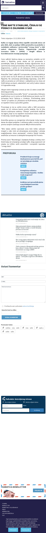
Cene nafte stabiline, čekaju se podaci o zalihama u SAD (21, 27)
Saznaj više (25, 530)
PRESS (3, 509)
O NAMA (4, 503)
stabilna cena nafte (11, 328)
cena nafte (28, 328)
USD (18, 13)
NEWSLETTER (6, 505)
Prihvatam (13, 530)
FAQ (3, 515)
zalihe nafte (9, 331)
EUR (6, 13)
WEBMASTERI (5, 511)
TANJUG (7, 33)
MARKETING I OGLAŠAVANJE (10, 507)
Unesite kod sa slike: (9, 310)
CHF (28, 13)
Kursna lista (39, 13)
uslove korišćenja (28, 306)
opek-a (40, 328)
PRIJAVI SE (38, 490)
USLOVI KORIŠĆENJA (8, 513)
